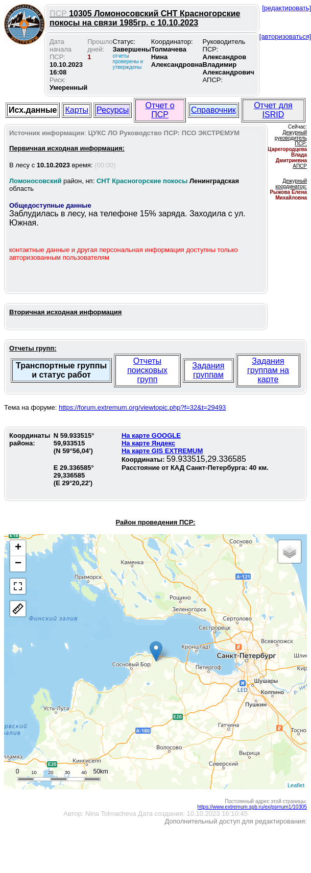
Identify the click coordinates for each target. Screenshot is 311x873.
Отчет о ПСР (159, 110)
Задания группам (208, 370)
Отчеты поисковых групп (147, 370)
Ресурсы (113, 110)
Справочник (213, 110)
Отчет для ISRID (273, 110)
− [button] (18, 563)
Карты (76, 110)
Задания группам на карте (268, 370)
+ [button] (18, 548)
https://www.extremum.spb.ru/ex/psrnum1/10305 (252, 807)
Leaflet (296, 785)
